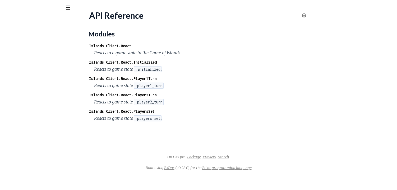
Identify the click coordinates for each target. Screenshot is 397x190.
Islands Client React (30, 21)
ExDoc (209, 167)
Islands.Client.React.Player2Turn (162, 95)
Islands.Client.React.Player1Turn (162, 78)
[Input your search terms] (39, 7)
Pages (11, 37)
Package (234, 157)
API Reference (17, 53)
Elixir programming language (266, 167)
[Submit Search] (8, 8)
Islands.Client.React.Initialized (162, 62)
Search (263, 157)
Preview (249, 157)
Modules (32, 37)
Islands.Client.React (150, 46)
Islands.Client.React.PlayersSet (161, 111)
